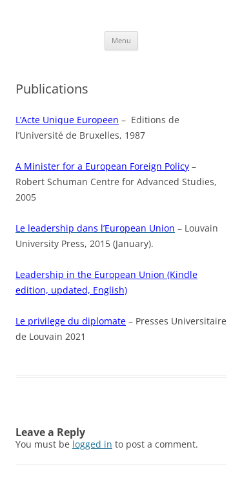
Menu (121, 40)
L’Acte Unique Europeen (67, 120)
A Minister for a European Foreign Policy (102, 166)
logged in (92, 444)
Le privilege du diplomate (70, 321)
